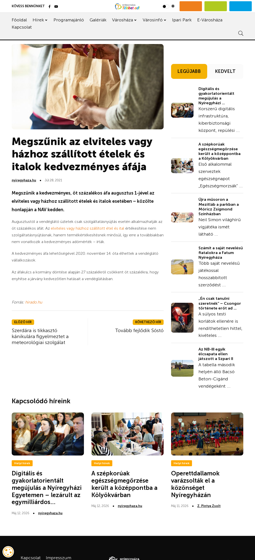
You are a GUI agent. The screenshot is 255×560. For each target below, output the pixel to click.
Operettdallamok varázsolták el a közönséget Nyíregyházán (195, 484)
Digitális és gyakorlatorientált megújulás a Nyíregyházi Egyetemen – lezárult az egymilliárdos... (47, 488)
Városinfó (153, 20)
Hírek (38, 20)
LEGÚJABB (189, 71)
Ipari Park (181, 20)
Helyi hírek (22, 463)
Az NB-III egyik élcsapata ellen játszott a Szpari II (215, 354)
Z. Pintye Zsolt (209, 506)
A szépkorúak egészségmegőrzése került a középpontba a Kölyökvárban (219, 151)
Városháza (122, 20)
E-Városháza (209, 20)
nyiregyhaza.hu (24, 180)
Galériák (98, 20)
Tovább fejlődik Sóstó (139, 330)
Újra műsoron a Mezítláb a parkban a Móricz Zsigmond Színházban (218, 206)
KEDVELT (225, 71)
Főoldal (19, 20)
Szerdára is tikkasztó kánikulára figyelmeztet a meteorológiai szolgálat (40, 336)
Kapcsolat (22, 27)
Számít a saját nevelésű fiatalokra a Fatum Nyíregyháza (220, 253)
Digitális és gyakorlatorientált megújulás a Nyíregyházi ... (216, 95)
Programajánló (69, 20)
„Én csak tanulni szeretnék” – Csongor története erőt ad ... (219, 303)
